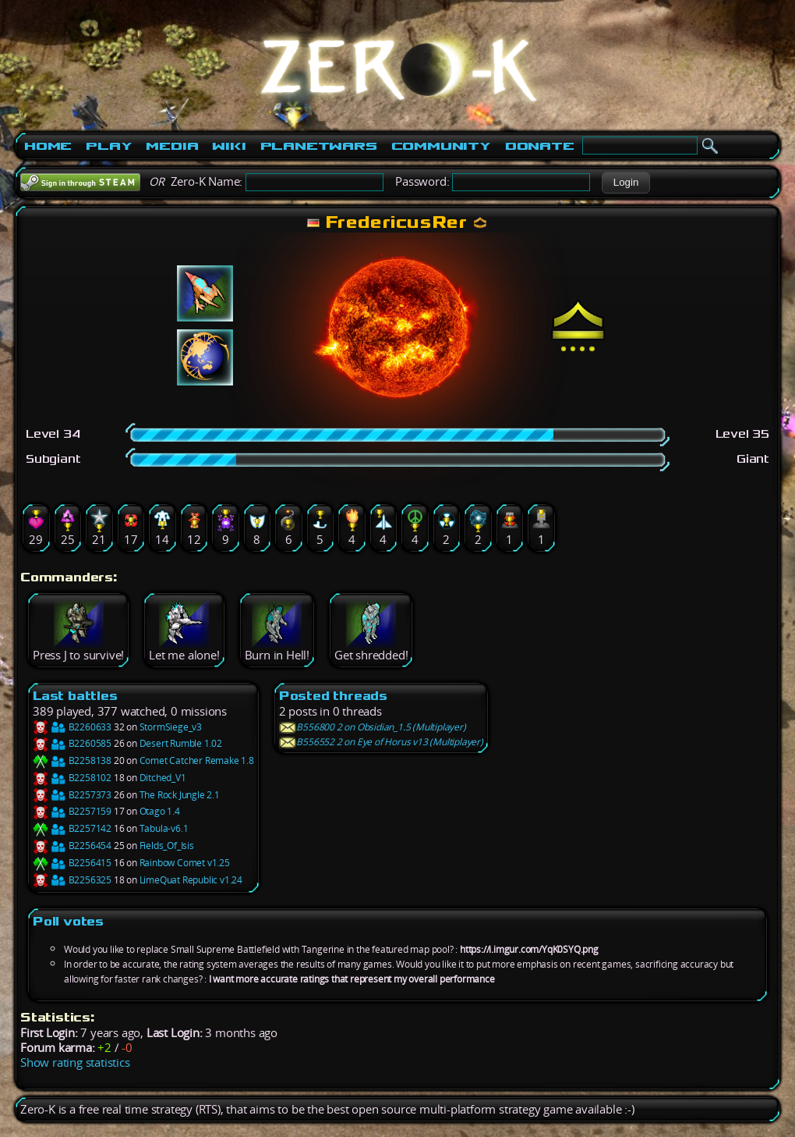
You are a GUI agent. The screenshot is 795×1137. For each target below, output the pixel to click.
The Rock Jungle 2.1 (180, 794)
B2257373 (72, 794)
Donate (539, 146)
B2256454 (72, 845)
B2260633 (72, 727)
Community (441, 146)
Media (172, 146)
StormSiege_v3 (171, 727)
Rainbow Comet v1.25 (185, 862)
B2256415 (72, 862)
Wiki (229, 146)
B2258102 (72, 777)
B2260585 (72, 743)
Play (109, 146)
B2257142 (72, 828)
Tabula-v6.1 (164, 828)
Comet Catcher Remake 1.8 (197, 760)
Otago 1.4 (160, 811)
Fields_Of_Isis (167, 845)
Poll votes (68, 921)
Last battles (75, 696)
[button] (625, 183)
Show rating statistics (75, 1062)
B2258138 (72, 760)
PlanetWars (318, 146)
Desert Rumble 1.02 (181, 743)
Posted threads (333, 696)
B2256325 (72, 880)
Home (48, 146)
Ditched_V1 (163, 777)
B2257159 (72, 811)
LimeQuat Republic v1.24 (191, 880)
